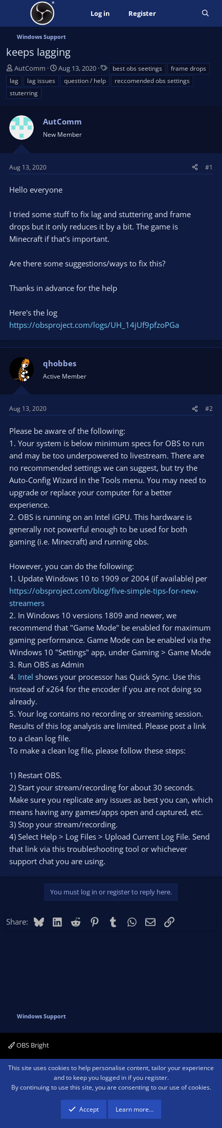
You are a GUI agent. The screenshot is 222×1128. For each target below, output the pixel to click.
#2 (209, 408)
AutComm (30, 68)
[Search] (205, 13)
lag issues (41, 80)
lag (14, 80)
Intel (25, 677)
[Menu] (15, 13)
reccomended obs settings (152, 80)
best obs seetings (137, 68)
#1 (209, 167)
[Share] (195, 167)
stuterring (24, 93)
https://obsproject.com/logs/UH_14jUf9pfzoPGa (94, 325)
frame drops (188, 68)
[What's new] (178, 13)
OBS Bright (28, 1045)
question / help (85, 80)
